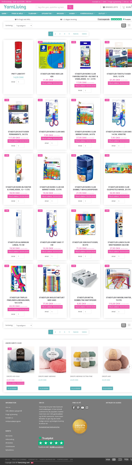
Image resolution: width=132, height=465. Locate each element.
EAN (104, 2)
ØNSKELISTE (110, 7)
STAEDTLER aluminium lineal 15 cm (18, 243)
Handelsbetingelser (47, 459)
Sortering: (9, 25)
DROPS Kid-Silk (13, 376)
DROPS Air (106, 376)
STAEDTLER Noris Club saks (52, 131)
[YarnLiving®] (15, 6)
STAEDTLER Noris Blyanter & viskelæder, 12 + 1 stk (18, 188)
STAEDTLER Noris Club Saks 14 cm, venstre (118, 133)
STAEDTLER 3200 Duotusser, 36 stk (85, 243)
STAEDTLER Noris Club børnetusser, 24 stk (85, 133)
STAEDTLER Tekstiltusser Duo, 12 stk (119, 75)
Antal (13, 82)
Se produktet (12, 388)
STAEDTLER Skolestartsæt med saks (52, 298)
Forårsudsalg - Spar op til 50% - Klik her (16, 1)
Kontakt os (96, 2)
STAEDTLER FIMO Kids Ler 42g (51, 75)
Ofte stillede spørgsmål (14, 411)
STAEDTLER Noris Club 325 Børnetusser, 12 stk (52, 188)
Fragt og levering (114, 2)
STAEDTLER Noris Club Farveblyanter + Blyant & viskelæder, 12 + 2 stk (85, 76)
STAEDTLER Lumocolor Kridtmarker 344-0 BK (119, 243)
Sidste (84, 34)
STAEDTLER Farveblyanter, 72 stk (118, 298)
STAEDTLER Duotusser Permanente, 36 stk (18, 133)
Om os (126, 2)
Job (71, 459)
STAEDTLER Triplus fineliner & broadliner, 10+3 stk (18, 300)
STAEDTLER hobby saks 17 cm (52, 243)
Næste (75, 34)
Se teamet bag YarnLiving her (49, 427)
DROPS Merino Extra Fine (81, 376)
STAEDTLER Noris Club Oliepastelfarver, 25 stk (119, 188)
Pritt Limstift (18, 73)
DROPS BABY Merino (47, 376)
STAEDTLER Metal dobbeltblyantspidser (85, 298)
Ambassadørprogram (13, 421)
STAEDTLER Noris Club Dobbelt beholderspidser (85, 188)
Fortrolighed (62, 459)
